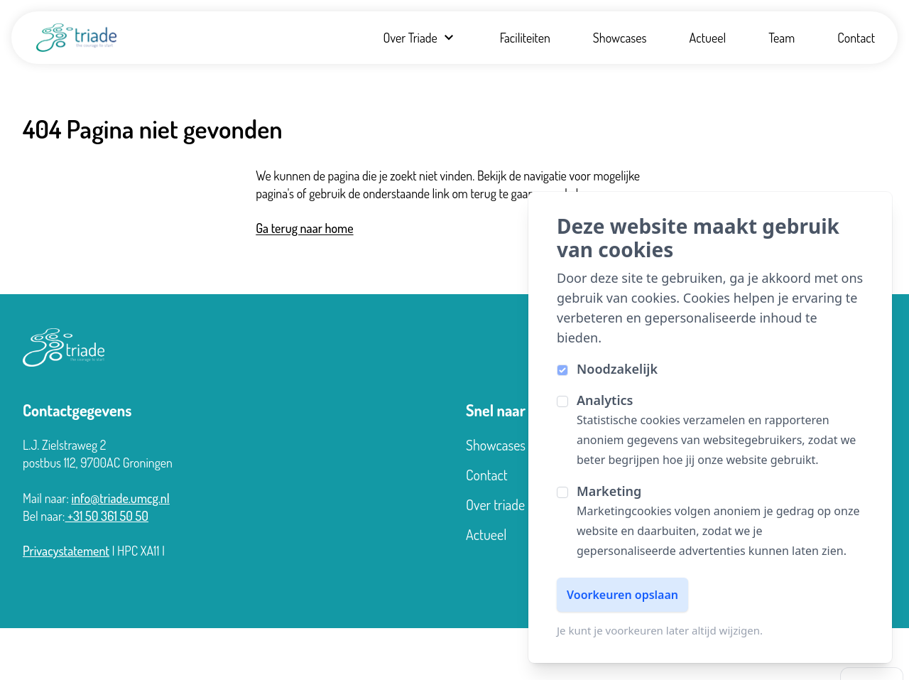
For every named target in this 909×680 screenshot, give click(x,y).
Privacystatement (66, 550)
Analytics (605, 400)
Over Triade (420, 37)
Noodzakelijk (617, 368)
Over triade (495, 504)
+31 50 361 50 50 (107, 516)
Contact (856, 37)
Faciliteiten (525, 37)
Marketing (609, 491)
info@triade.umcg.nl (120, 498)
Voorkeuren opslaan (622, 595)
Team (781, 37)
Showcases (620, 37)
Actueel (708, 37)
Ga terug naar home (304, 228)
